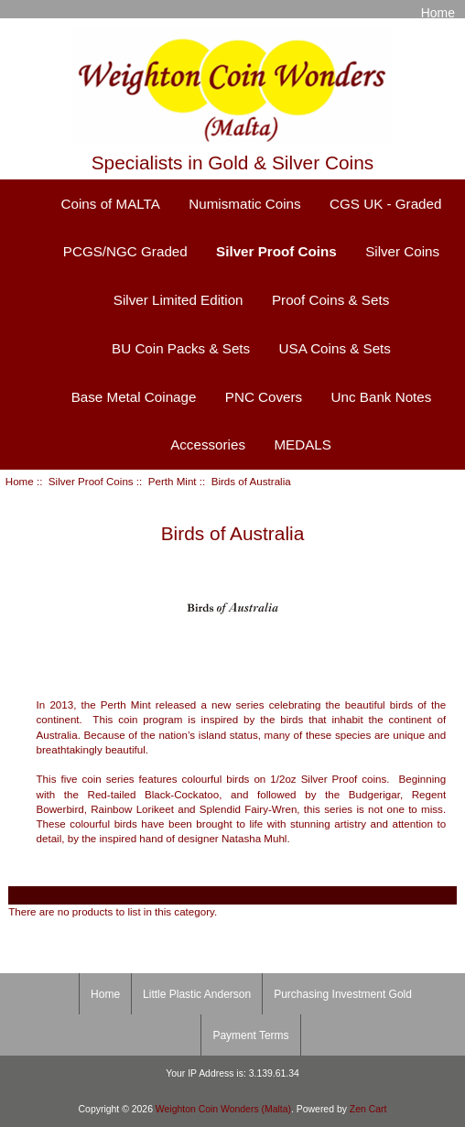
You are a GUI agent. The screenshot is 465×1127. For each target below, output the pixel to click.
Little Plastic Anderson (197, 994)
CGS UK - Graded (385, 203)
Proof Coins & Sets (330, 300)
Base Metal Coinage (134, 397)
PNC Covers (263, 397)
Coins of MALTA (110, 203)
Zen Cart (368, 1109)
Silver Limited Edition (178, 300)
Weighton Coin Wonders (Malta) (223, 1109)
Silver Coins (402, 251)
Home (438, 12)
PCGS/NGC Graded (125, 251)
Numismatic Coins (244, 203)
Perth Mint (172, 481)
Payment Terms (250, 1035)
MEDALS (302, 444)
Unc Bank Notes (381, 397)
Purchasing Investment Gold (343, 994)
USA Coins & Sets (335, 348)
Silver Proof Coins (91, 481)
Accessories (207, 444)
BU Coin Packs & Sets (181, 348)
